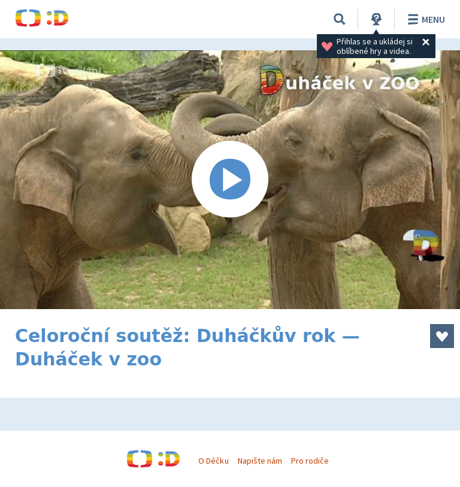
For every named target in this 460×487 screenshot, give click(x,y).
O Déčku (213, 460)
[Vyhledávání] (340, 19)
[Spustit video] (230, 179)
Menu (424, 19)
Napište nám (260, 460)
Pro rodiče (310, 460)
